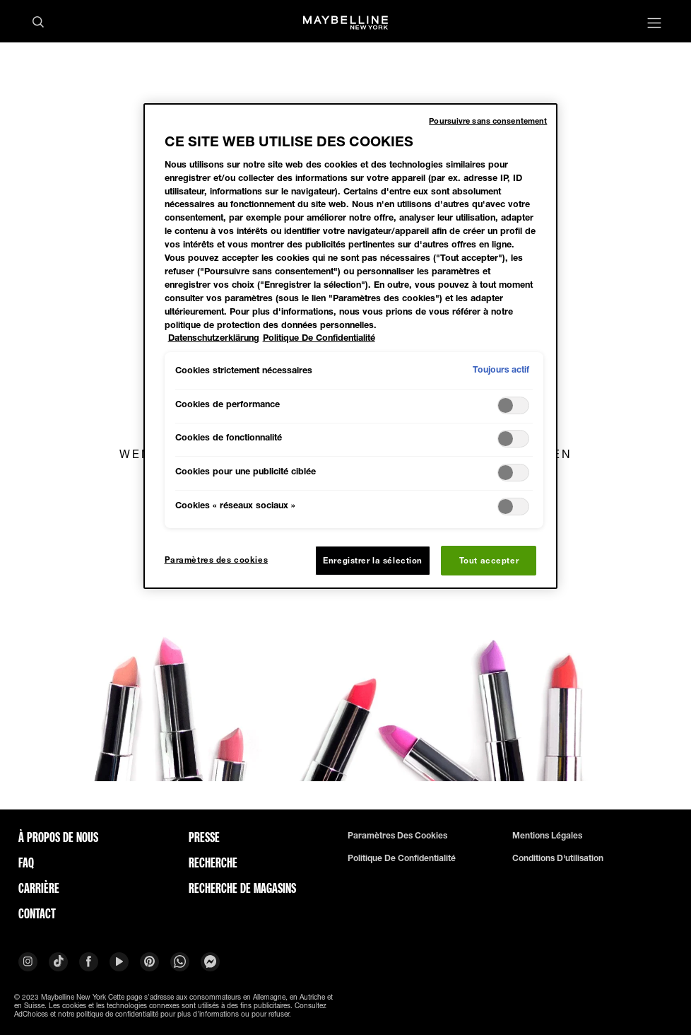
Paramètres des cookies (397, 836)
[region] (350, 346)
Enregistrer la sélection (373, 560)
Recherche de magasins (242, 888)
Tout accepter (489, 560)
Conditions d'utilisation (557, 858)
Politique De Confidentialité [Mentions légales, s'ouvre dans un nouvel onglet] (319, 337)
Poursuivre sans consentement (488, 120)
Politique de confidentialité (402, 858)
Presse (204, 837)
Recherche (213, 862)
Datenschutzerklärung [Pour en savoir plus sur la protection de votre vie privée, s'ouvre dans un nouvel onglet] (213, 337)
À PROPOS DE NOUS (58, 837)
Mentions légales (547, 836)
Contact (37, 913)
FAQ (26, 862)
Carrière (38, 888)
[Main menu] (654, 24)
